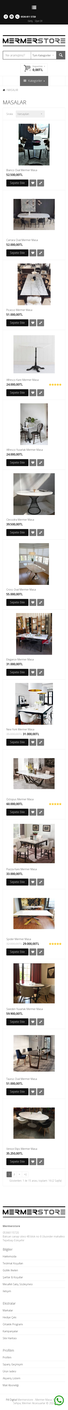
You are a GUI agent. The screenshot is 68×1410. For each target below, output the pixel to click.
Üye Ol (38, 21)
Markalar (8, 1310)
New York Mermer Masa (20, 729)
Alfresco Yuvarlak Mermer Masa (24, 449)
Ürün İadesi (9, 1371)
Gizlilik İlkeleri (10, 1270)
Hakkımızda (9, 1256)
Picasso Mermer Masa (19, 310)
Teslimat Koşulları (13, 1263)
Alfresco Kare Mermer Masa (22, 380)
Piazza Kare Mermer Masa (21, 869)
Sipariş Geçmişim (13, 1364)
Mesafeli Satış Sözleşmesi (18, 1284)
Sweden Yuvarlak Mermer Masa (24, 1009)
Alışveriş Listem (11, 1378)
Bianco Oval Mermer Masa (21, 170)
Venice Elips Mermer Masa (21, 1149)
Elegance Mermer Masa (20, 659)
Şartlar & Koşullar (13, 1277)
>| (25, 1174)
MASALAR (12, 90)
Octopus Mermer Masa (20, 799)
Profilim (7, 1357)
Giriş (30, 21)
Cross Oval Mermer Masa (21, 589)
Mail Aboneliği (11, 1385)
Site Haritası (10, 1338)
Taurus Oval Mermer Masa (21, 1079)
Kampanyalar (10, 1331)
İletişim (7, 1291)
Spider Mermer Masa (18, 939)
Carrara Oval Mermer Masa (22, 240)
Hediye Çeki (9, 1317)
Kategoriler (34, 81)
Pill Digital (11, 1399)
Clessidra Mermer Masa (20, 519)
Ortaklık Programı (13, 1324)
